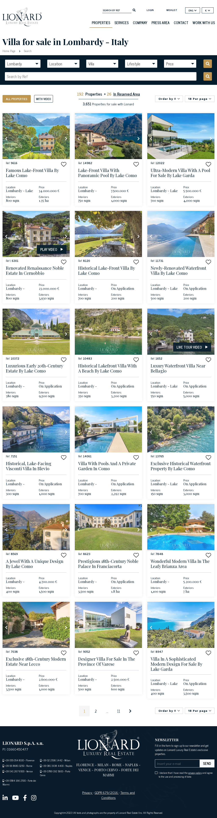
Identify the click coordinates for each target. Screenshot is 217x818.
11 (118, 711)
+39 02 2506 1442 (52, 760)
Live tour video (192, 347)
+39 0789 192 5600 (53, 771)
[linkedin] (5, 797)
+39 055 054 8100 (14, 760)
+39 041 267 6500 (14, 771)
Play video (51, 249)
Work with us (204, 22)
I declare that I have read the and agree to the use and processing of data (186, 774)
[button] (63, 164)
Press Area (161, 22)
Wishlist (171, 10)
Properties (101, 22)
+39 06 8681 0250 (14, 766)
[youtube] (15, 797)
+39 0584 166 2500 (15, 780)
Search (27, 50)
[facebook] (25, 797)
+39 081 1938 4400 (53, 766)
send (207, 763)
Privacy (87, 792)
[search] (134, 9)
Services (121, 22)
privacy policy (195, 773)
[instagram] (33, 797)
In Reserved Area (126, 94)
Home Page (9, 50)
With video (43, 98)
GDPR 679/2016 (107, 792)
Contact (181, 22)
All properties (16, 98)
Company (140, 22)
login (150, 10)
